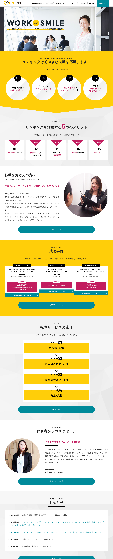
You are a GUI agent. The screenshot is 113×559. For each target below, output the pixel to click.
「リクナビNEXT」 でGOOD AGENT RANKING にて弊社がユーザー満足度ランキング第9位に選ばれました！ (63, 445)
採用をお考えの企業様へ (67, 536)
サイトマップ (86, 533)
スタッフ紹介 (63, 533)
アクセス (39, 536)
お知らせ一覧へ (56, 472)
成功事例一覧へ (56, 275)
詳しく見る (56, 230)
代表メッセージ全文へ (56, 393)
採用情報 (85, 530)
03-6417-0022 (32, 499)
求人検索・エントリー (19, 539)
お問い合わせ (103, 3)
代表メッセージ (64, 530)
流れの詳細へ (56, 321)
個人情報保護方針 (88, 536)
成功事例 (15, 536)
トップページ (16, 530)
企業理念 (39, 530)
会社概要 (39, 533)
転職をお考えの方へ (18, 533)
